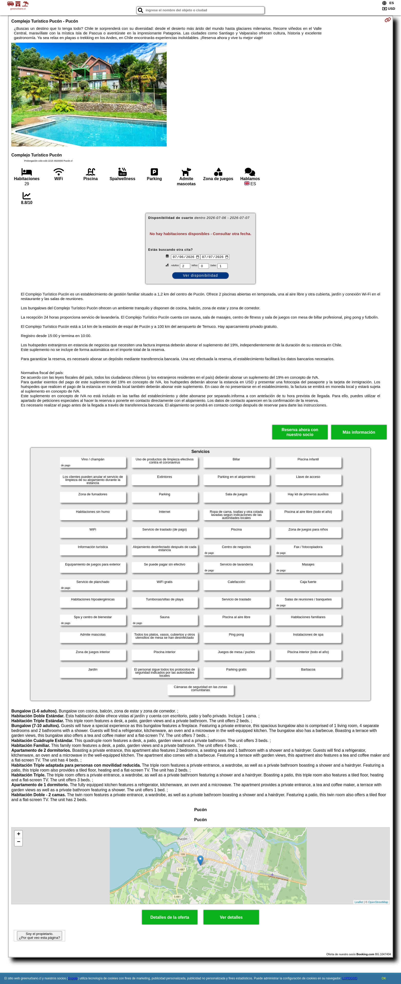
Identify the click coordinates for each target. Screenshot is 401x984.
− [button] (18, 842)
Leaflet (359, 902)
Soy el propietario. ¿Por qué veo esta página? (39, 936)
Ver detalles (231, 917)
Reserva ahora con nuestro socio (300, 432)
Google (73, 978)
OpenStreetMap (378, 902)
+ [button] (18, 834)
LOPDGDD (349, 978)
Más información (359, 432)
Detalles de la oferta (169, 917)
